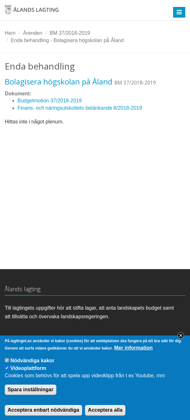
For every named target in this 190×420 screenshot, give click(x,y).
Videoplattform (28, 373)
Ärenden (32, 33)
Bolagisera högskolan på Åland (58, 81)
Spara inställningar (30, 394)
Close (181, 341)
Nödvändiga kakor (32, 366)
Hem (10, 33)
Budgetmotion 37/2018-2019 (50, 100)
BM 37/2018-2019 (70, 33)
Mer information (133, 353)
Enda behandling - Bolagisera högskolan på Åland (67, 40)
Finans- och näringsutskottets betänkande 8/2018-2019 (80, 108)
